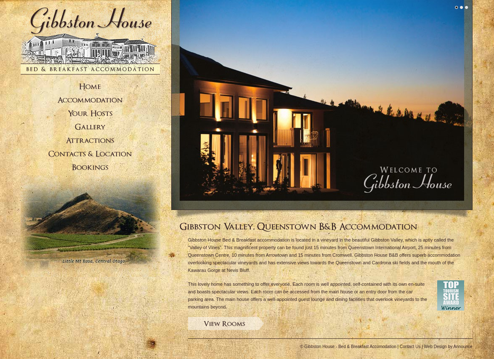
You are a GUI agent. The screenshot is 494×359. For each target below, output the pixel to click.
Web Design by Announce (448, 346)
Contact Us (410, 346)
